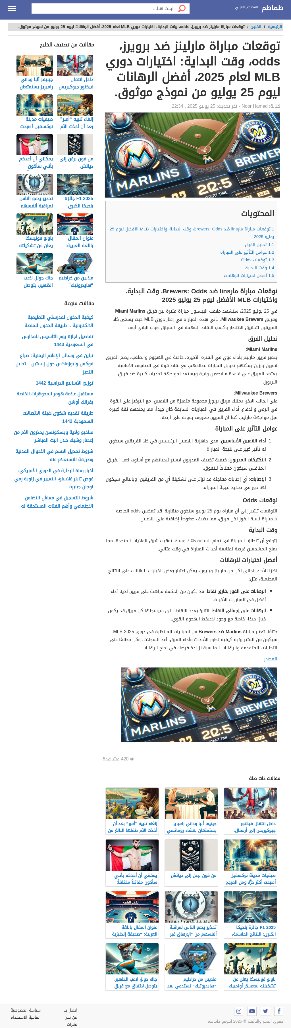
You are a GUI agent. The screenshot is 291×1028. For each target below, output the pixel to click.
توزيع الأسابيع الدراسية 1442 (64, 383)
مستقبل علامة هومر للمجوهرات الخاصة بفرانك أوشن (54, 398)
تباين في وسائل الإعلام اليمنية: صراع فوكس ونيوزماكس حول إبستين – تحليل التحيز (54, 364)
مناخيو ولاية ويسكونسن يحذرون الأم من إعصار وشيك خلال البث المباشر (53, 437)
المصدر (270, 658)
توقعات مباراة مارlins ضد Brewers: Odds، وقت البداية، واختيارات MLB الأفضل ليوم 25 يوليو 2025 (191, 233)
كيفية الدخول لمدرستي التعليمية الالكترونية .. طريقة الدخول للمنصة (58, 321)
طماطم (272, 8)
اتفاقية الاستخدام (26, 1017)
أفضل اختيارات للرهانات (249, 275)
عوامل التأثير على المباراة (247, 252)
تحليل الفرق (259, 245)
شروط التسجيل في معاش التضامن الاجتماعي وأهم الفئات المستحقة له (57, 502)
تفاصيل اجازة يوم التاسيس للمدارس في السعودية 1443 (57, 341)
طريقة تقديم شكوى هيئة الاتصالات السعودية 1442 (57, 417)
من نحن (71, 1017)
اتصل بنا (70, 1010)
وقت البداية (259, 268)
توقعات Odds (257, 260)
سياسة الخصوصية (26, 1010)
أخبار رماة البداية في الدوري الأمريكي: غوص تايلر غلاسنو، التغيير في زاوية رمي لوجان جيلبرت (53, 479)
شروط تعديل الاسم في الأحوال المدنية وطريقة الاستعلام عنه (54, 456)
